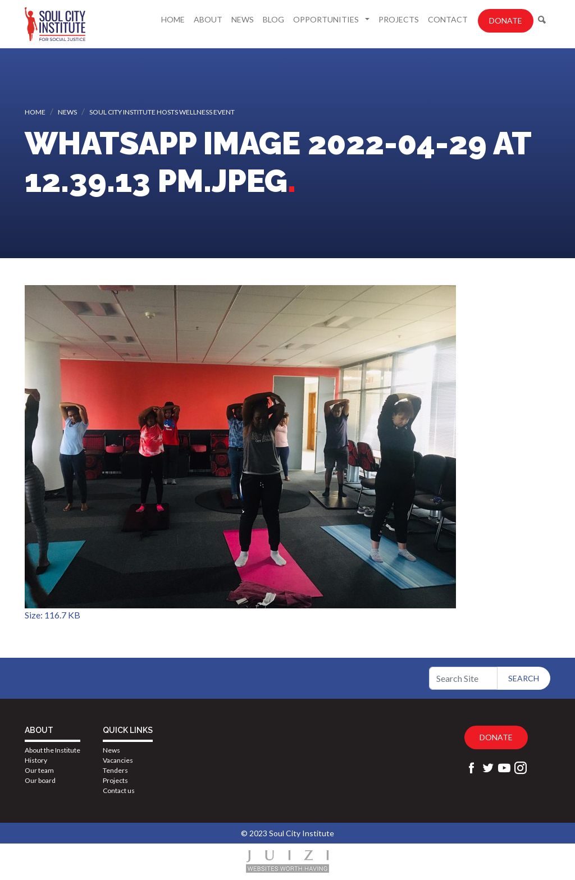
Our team (39, 770)
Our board (40, 780)
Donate (505, 20)
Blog (273, 19)
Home (173, 19)
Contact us (119, 790)
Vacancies (118, 760)
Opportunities (326, 19)
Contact (448, 19)
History (36, 760)
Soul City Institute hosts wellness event (162, 112)
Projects (398, 19)
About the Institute (52, 750)
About (208, 19)
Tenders (115, 770)
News (242, 19)
